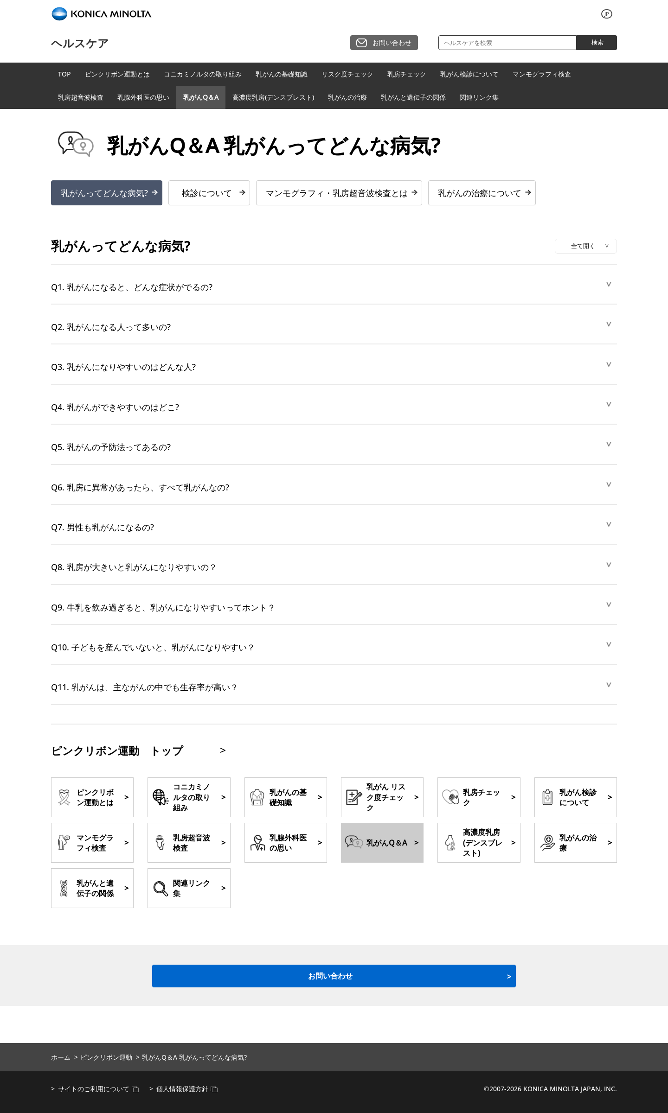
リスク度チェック (347, 74)
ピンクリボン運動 (106, 1057)
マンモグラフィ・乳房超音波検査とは (337, 192)
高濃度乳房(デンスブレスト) (273, 97)
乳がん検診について (469, 74)
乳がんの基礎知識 (282, 74)
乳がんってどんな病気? (104, 192)
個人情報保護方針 (187, 1088)
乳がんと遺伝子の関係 (413, 97)
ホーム (61, 1057)
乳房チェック (406, 74)
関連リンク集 (479, 97)
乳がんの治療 (347, 97)
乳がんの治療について (479, 192)
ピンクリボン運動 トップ (117, 750)
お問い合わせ (392, 42)
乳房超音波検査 (80, 97)
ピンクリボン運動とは (117, 74)
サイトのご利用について (98, 1088)
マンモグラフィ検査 (542, 74)
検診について (207, 192)
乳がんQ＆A (200, 97)
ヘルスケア (80, 43)
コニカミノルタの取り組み (203, 74)
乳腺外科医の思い (143, 97)
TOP (64, 74)
